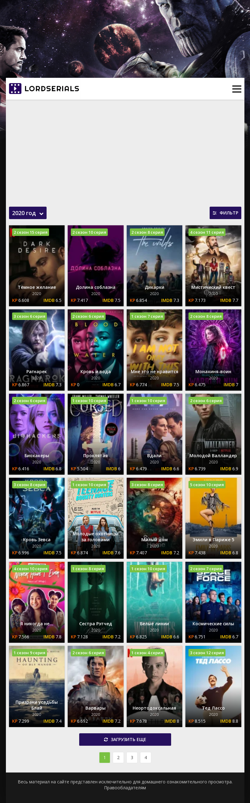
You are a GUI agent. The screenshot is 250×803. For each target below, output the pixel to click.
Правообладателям (125, 788)
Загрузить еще (125, 739)
